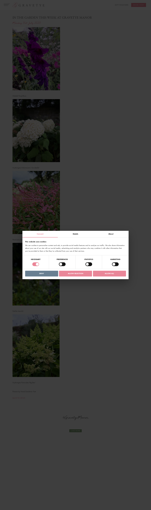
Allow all (109, 273)
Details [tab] (75, 234)
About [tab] (110, 234)
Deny (41, 273)
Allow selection (75, 273)
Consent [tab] (40, 234)
